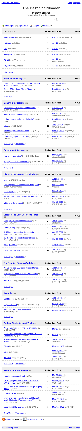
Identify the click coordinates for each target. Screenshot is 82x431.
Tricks (6, 346)
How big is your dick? (13, 156)
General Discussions (14, 103)
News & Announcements (16, 370)
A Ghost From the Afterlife (15, 114)
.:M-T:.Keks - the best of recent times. (19, 238)
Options (46, 25)
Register (76, 3)
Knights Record (10, 305)
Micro (6, 352)
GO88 (6, 60)
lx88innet (7, 43)
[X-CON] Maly (10, 191)
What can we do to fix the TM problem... (20, 328)
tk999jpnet (8, 54)
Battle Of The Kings (13, 78)
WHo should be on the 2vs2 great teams (21, 274)
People (36, 25)
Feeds (8, 419)
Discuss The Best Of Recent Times (21, 215)
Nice (6, 180)
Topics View (23, 25)
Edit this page (74, 428)
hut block (7, 358)
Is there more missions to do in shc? (19, 119)
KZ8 (5, 49)
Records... (9, 293)
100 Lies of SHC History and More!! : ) (20, 108)
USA (6, 126)
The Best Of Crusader (11, 3)
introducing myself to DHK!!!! (16, 136)
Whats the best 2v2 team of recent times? (21, 268)
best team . (8, 280)
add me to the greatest (13, 203)
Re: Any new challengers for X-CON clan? (21, 196)
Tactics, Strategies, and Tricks (19, 323)
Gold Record (9, 299)
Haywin (7, 66)
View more (8, 72)
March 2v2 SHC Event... (14, 407)
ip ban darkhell (10, 393)
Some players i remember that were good (21, 185)
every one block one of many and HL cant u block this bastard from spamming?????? (22, 399)
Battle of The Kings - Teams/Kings (18, 89)
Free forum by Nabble (10, 428)
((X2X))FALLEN (10, 245)
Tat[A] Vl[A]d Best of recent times (18, 221)
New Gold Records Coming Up (17, 309)
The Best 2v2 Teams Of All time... (20, 263)
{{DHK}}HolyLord (34, 419)
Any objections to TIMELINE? (16, 161)
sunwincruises (10, 37)
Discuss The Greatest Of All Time (20, 174)
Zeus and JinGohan (12, 250)
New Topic (9, 25)
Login (70, 3)
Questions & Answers (14, 150)
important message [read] (14, 376)
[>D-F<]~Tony (9, 227)
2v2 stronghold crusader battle (16, 130)
